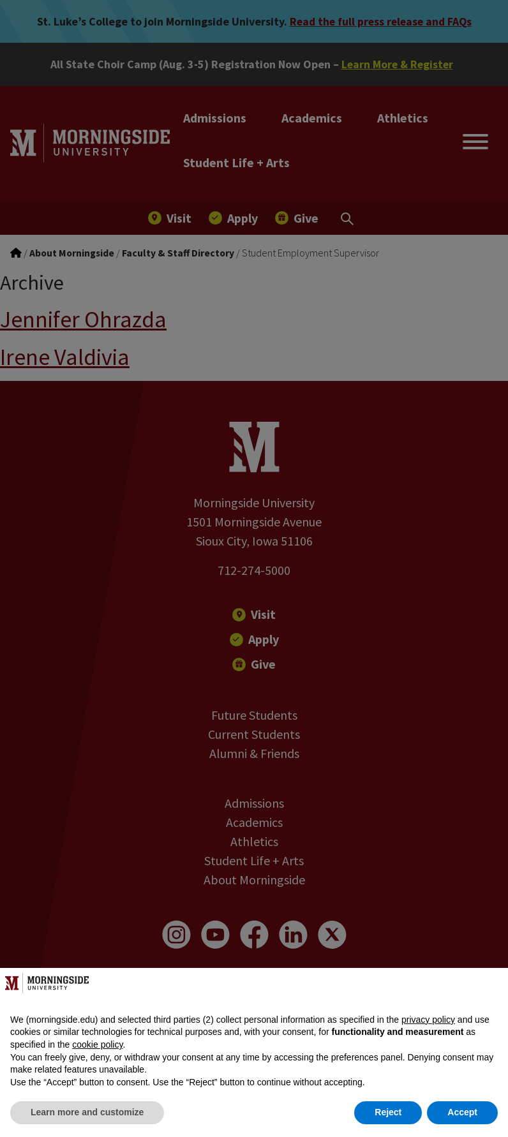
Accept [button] (462, 1112)
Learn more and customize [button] (87, 1112)
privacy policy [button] (428, 1019)
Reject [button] (388, 1112)
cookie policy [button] (97, 1044)
